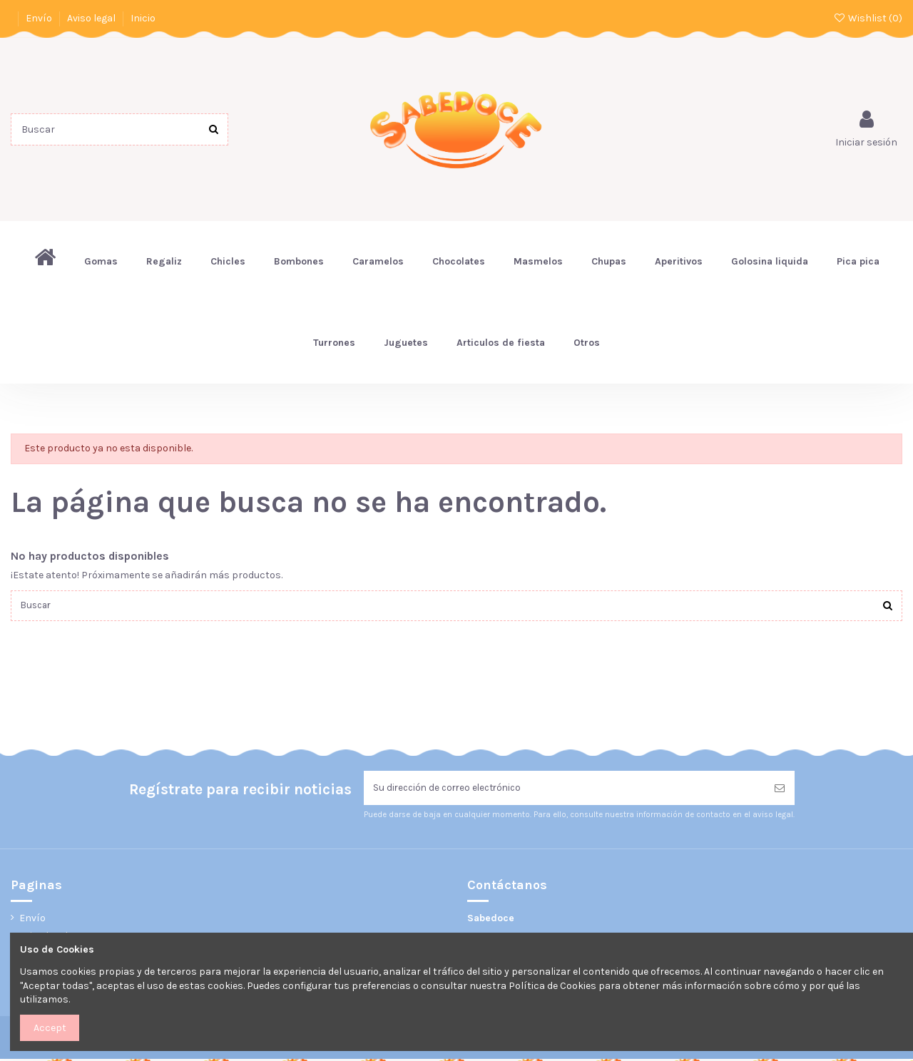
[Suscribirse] (780, 789)
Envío (40, 18)
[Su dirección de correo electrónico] (564, 789)
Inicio (143, 18)
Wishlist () (867, 18)
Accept (50, 1028)
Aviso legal (92, 18)
